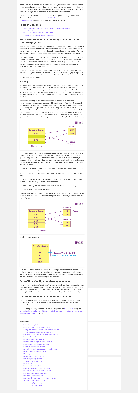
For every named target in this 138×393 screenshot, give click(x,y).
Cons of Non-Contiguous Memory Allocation (38, 35)
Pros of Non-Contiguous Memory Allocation (38, 33)
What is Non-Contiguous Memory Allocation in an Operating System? (47, 28)
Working (30, 30)
